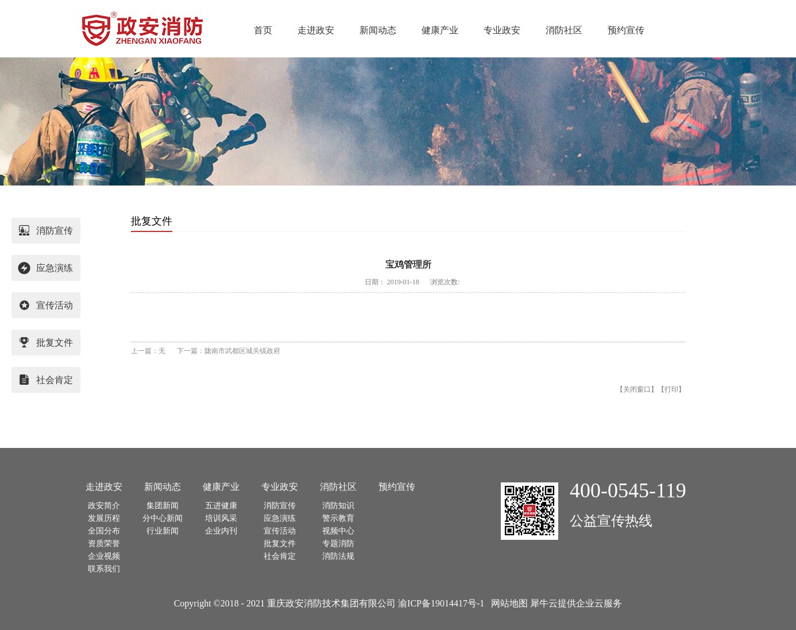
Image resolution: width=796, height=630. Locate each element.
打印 (671, 389)
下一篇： (228, 351)
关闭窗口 (637, 389)
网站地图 (507, 603)
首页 (263, 30)
